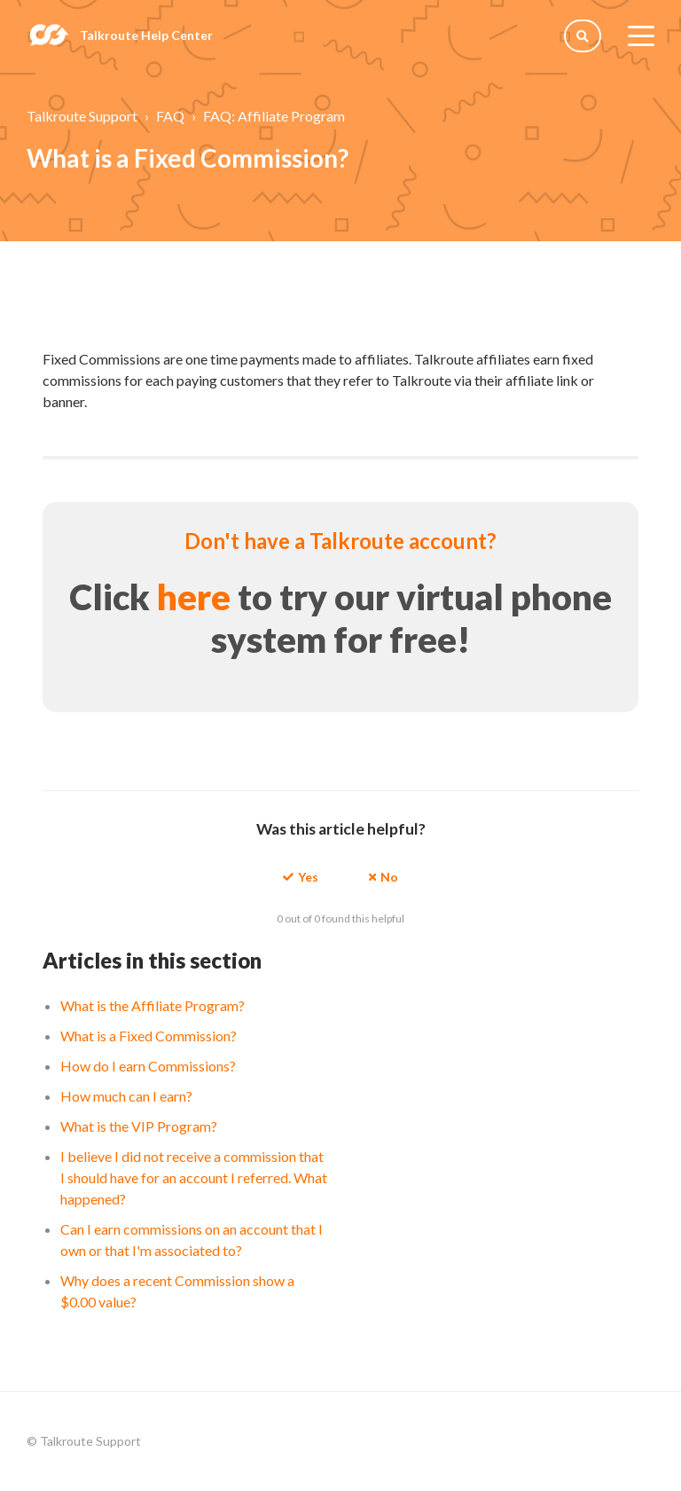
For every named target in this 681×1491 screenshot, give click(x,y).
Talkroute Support (82, 115)
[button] (300, 876)
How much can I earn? (126, 1095)
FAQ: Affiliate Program (274, 115)
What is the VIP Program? (138, 1126)
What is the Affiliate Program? (152, 1005)
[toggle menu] (641, 35)
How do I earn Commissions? (148, 1065)
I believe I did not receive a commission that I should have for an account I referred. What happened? (193, 1177)
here (194, 597)
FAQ (170, 115)
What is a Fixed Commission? (148, 1035)
